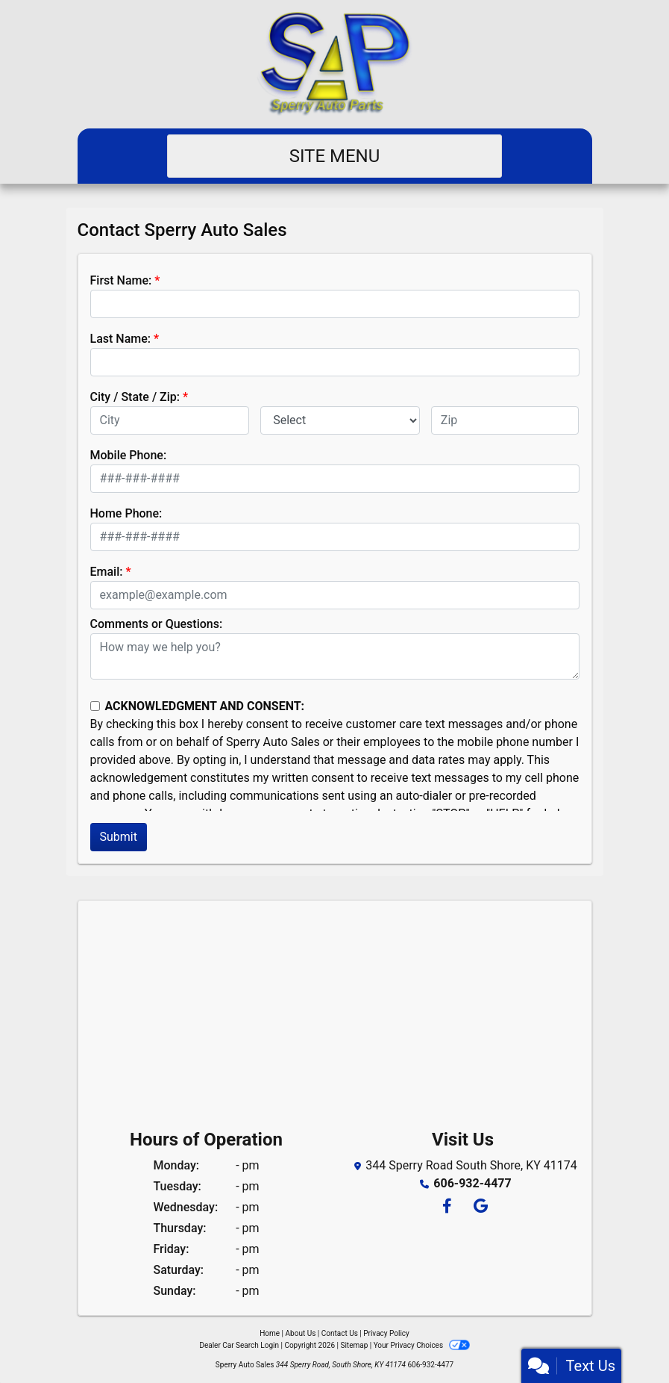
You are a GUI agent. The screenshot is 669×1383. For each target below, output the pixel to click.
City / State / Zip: (135, 397)
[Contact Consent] (95, 706)
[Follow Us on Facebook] (446, 1207)
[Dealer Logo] (334, 64)
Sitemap (354, 1345)
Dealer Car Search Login (239, 1345)
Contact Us (339, 1333)
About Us (301, 1333)
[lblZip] (505, 420)
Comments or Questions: (156, 624)
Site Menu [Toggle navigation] (334, 156)
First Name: (121, 280)
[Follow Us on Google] (478, 1207)
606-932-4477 (472, 1183)
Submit (118, 837)
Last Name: (120, 339)
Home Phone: (126, 513)
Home (270, 1333)
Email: (106, 572)
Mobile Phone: (128, 455)
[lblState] (340, 420)
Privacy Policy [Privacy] (386, 1333)
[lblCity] (170, 420)
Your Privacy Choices (422, 1345)
